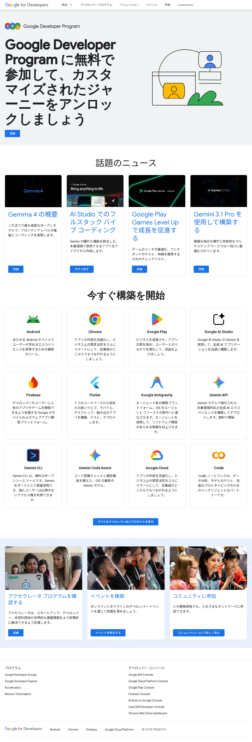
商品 (64, 5)
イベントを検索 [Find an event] (107, 596)
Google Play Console (141, 687)
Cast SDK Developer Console (146, 706)
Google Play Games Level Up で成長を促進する (155, 226)
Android (55, 729)
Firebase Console (139, 694)
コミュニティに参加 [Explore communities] (194, 596)
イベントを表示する (108, 633)
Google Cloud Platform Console (148, 681)
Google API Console (141, 674)
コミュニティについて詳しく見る (199, 633)
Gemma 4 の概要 (33, 214)
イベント (151, 5)
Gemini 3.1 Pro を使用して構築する (218, 222)
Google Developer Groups (21, 674)
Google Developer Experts (21, 681)
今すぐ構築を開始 (126, 295)
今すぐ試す (82, 269)
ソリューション (129, 5)
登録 (12, 133)
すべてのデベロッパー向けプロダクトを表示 (126, 522)
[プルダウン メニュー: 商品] (72, 5)
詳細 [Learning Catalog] (167, 5)
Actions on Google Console (145, 700)
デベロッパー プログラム (96, 5)
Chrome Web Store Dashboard (148, 713)
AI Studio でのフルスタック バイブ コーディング (93, 222)
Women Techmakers (18, 694)
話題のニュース (126, 163)
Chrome (73, 729)
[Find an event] (126, 568)
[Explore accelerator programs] (43, 568)
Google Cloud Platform (119, 729)
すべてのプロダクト (154, 729)
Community (185, 5)
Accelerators (13, 687)
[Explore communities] (208, 568)
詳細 (16, 269)
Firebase (91, 729)
